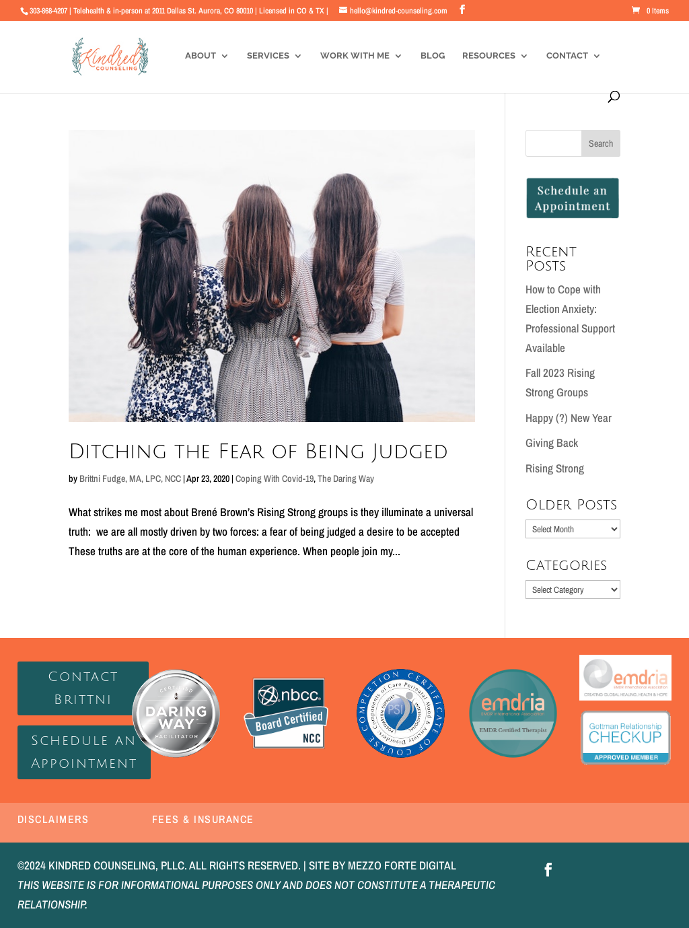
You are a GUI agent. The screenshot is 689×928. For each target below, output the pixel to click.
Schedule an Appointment (84, 752)
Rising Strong (554, 468)
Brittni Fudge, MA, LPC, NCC (130, 478)
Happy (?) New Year (568, 417)
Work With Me (355, 56)
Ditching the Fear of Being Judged (258, 452)
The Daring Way (346, 478)
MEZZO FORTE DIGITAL (402, 865)
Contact (567, 56)
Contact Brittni (83, 688)
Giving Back (551, 442)
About (200, 56)
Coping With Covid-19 (274, 478)
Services (268, 56)
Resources (488, 56)
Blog (433, 56)
